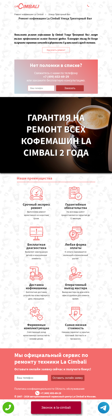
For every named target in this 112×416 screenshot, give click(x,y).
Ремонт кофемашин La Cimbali (29, 14)
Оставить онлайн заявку (68, 377)
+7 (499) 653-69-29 (50, 393)
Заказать (69, 88)
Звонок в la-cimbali (56, 408)
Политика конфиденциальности (34, 388)
